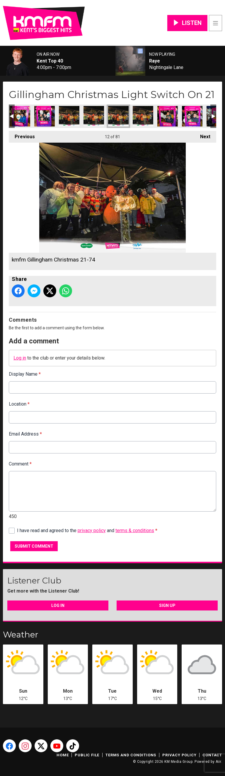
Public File (87, 755)
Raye (154, 61)
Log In (57, 605)
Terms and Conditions (130, 755)
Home (63, 755)
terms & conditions (134, 530)
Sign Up (167, 605)
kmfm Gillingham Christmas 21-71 (192, 116)
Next (202, 135)
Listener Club (34, 581)
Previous (22, 135)
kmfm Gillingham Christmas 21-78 (20, 116)
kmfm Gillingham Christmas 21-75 (93, 116)
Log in (19, 358)
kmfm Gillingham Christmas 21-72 (167, 116)
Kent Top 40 (50, 61)
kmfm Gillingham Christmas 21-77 (44, 116)
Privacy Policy (179, 755)
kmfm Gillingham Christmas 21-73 (143, 116)
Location (19, 404)
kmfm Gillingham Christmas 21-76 (69, 116)
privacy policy (92, 530)
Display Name (25, 374)
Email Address (25, 434)
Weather (20, 635)
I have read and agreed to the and (87, 530)
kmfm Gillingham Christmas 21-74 (118, 116)
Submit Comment (34, 546)
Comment (20, 464)
